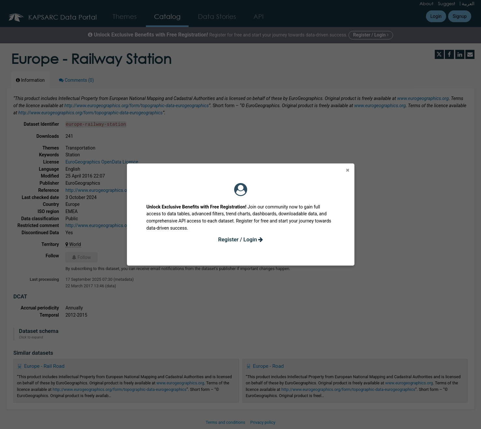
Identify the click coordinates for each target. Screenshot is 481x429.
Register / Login (240, 239)
